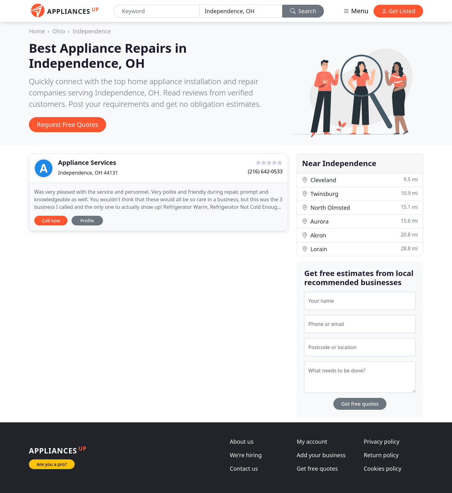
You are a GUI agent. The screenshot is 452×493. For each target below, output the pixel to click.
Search (303, 11)
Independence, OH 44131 (88, 172)
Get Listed (398, 11)
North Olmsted (360, 207)
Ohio (58, 31)
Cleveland (360, 180)
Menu (355, 11)
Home (37, 31)
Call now (51, 221)
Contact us (244, 468)
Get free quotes (360, 403)
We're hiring (246, 455)
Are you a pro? (52, 464)
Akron (360, 235)
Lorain (360, 249)
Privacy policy (382, 441)
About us (242, 441)
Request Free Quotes (67, 124)
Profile (87, 221)
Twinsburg (360, 194)
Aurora (360, 221)
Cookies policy (382, 468)
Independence (92, 31)
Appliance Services (87, 162)
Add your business (321, 455)
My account (312, 441)
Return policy (381, 455)
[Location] (240, 11)
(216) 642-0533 (265, 171)
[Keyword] (157, 11)
